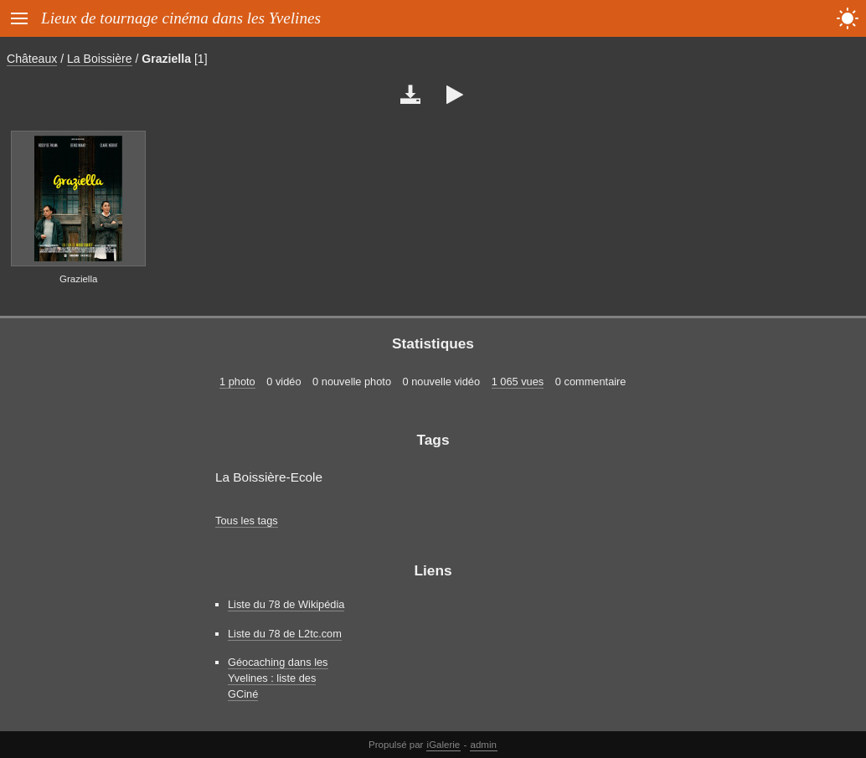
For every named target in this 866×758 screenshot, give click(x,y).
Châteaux (32, 58)
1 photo (237, 381)
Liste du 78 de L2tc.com (285, 633)
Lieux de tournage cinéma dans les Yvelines (181, 18)
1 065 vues (518, 381)
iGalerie (444, 745)
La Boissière (99, 58)
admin (484, 745)
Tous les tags (246, 520)
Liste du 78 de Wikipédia (286, 604)
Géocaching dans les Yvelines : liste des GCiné (278, 678)
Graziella (166, 58)
